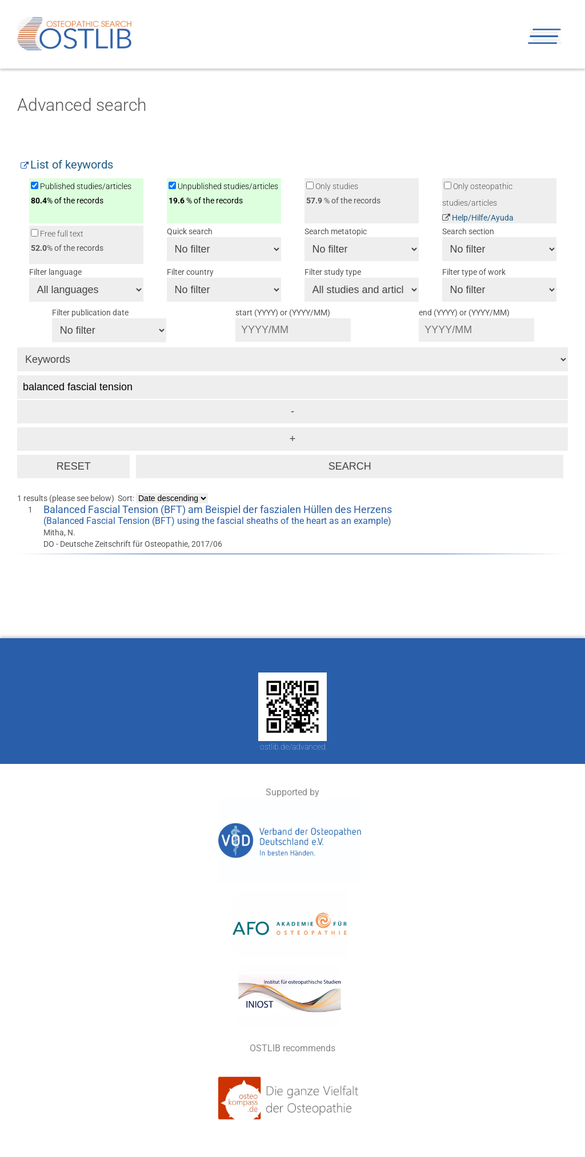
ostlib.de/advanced (293, 746)
